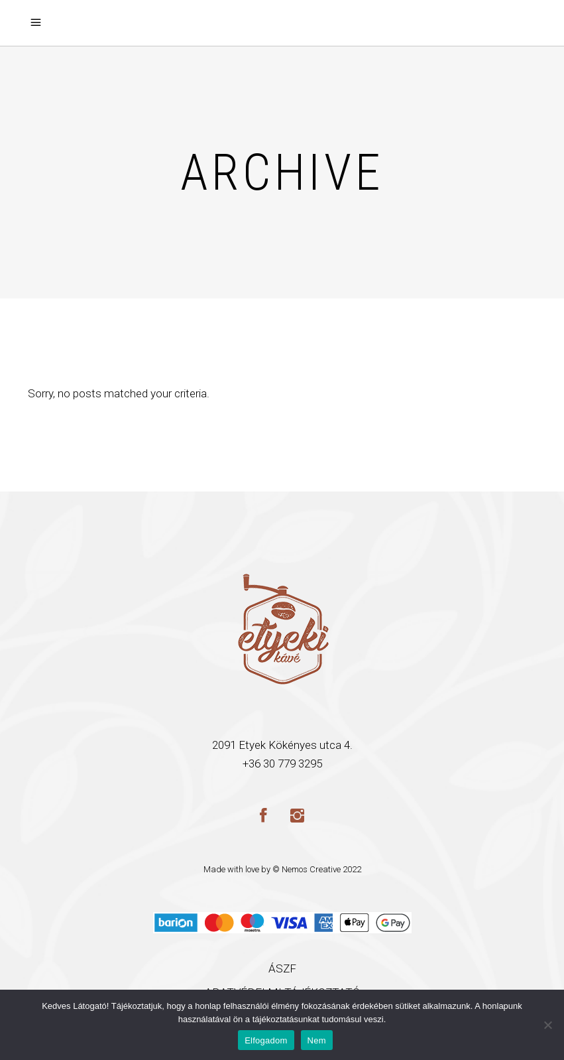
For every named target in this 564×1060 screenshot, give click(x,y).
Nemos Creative (311, 869)
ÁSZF (282, 968)
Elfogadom (266, 1040)
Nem (317, 1040)
